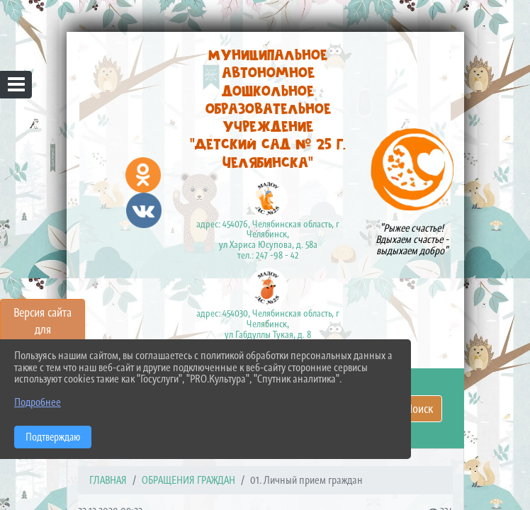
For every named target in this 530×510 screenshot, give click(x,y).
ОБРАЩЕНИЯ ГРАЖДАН (188, 480)
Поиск (419, 408)
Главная (108, 480)
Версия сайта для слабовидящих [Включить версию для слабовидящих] (42, 329)
